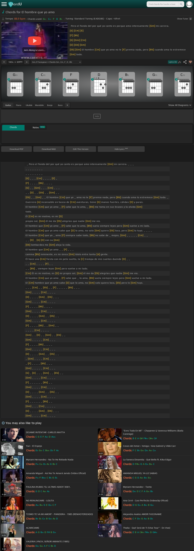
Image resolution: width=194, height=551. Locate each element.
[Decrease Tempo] (4, 62)
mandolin (39, 105)
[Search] (181, 4)
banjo (49, 105)
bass (60, 105)
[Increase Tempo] (26, 62)
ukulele (29, 105)
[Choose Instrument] (67, 105)
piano (18, 105)
